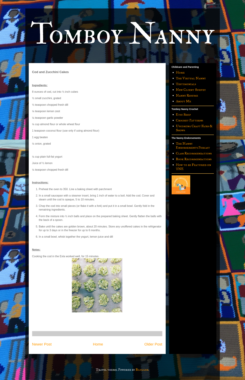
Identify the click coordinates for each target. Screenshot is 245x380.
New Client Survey (191, 90)
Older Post (153, 344)
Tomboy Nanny (122, 34)
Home (98, 344)
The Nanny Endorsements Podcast (193, 145)
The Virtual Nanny (191, 78)
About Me (183, 101)
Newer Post (42, 344)
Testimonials (186, 84)
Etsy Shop (183, 114)
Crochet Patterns (189, 120)
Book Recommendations (194, 159)
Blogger (142, 369)
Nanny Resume (187, 95)
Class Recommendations (194, 153)
